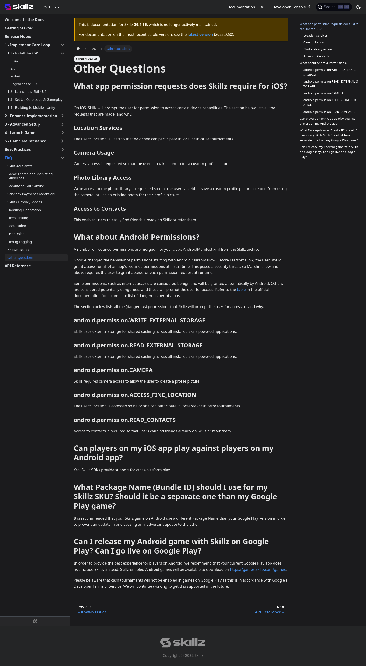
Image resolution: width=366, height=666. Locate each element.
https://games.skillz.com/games (258, 569)
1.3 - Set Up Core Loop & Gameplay (35, 99)
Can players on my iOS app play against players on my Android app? (327, 121)
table (241, 289)
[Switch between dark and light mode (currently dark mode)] (358, 7)
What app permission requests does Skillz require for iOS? (329, 26)
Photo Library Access (317, 49)
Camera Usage (313, 42)
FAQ (8, 157)
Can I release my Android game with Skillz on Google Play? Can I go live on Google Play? (329, 152)
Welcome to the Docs (24, 19)
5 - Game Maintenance (25, 141)
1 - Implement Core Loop (27, 44)
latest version (200, 34)
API (264, 7)
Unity (14, 61)
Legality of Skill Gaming (25, 186)
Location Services (315, 35)
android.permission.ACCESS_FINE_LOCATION (330, 102)
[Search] (334, 7)
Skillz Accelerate (19, 166)
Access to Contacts (316, 56)
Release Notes (18, 36)
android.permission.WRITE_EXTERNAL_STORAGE (330, 72)
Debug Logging (19, 241)
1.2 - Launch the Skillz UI (26, 91)
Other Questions (20, 257)
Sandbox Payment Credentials (31, 194)
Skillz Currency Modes (24, 202)
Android (15, 76)
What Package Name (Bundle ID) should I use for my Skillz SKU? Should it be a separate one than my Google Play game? (329, 135)
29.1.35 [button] (49, 7)
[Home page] (78, 48)
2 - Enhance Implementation (31, 115)
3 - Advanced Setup (22, 124)
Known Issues (18, 249)
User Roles (15, 234)
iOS (12, 69)
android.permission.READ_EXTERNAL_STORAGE (330, 83)
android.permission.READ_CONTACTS (329, 112)
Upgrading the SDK (23, 84)
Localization (16, 226)
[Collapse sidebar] (35, 621)
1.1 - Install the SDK (22, 53)
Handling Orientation (24, 210)
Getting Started (19, 28)
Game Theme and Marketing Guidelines (30, 176)
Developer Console (291, 7)
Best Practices (18, 149)
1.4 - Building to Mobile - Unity (31, 107)
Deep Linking (17, 218)
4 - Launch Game (20, 132)
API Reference (18, 265)
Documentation (241, 7)
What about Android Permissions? (323, 63)
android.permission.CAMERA (323, 93)
